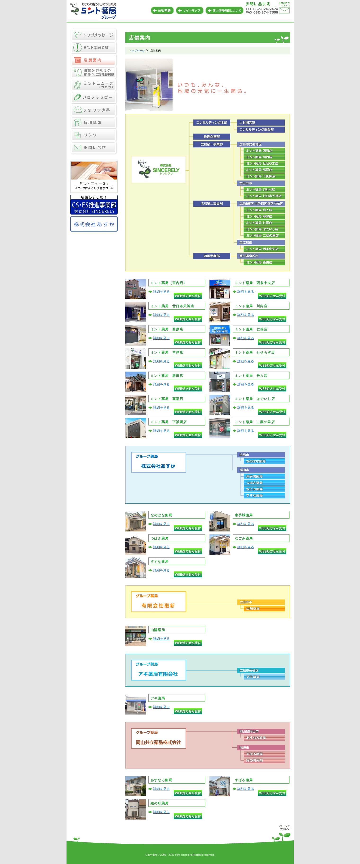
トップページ (137, 50)
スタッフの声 (94, 110)
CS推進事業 (94, 72)
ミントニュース (94, 85)
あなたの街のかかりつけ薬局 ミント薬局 (94, 11)
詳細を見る (161, 292)
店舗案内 (94, 60)
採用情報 (94, 122)
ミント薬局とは (94, 47)
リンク (94, 135)
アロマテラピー (94, 97)
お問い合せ (94, 148)
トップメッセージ (94, 34)
